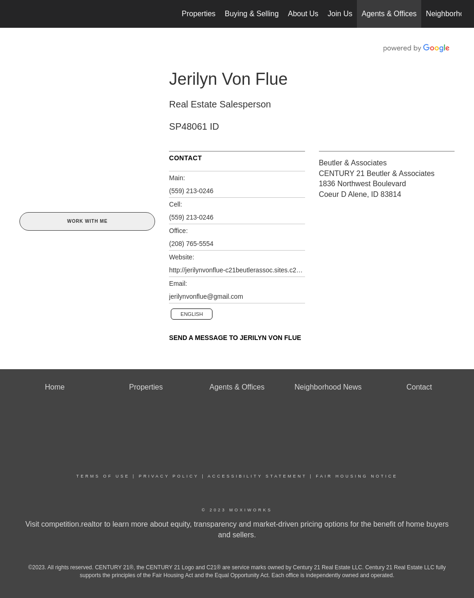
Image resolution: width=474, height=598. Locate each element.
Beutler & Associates (353, 163)
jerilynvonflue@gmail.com (206, 296)
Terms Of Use (103, 476)
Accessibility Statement (257, 476)
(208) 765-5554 (191, 243)
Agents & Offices (389, 14)
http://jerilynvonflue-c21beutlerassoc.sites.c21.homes (237, 270)
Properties (199, 14)
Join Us (340, 14)
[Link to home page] (17, 14)
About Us (303, 14)
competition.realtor (71, 524)
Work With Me (87, 221)
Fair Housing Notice (357, 476)
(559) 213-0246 (191, 191)
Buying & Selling (252, 14)
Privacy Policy (169, 476)
